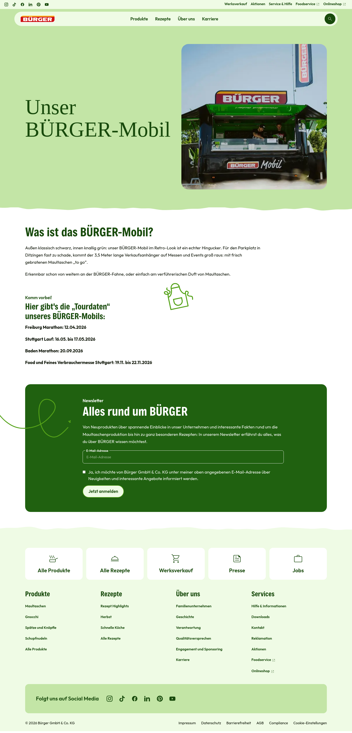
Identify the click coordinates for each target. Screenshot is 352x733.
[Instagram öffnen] (6, 4)
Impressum (187, 723)
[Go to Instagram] (109, 698)
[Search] (330, 19)
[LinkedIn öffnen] (30, 4)
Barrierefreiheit (239, 723)
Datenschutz (211, 723)
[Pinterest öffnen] (38, 4)
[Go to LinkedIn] (147, 698)
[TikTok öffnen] (14, 4)
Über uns (186, 19)
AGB (260, 723)
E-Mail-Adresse (97, 451)
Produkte (139, 19)
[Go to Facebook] (134, 698)
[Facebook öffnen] (22, 4)
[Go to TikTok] (122, 698)
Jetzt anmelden (103, 491)
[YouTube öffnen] (46, 4)
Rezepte (163, 19)
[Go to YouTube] (172, 698)
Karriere (210, 19)
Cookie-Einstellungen (310, 723)
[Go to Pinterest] (159, 698)
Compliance (278, 723)
